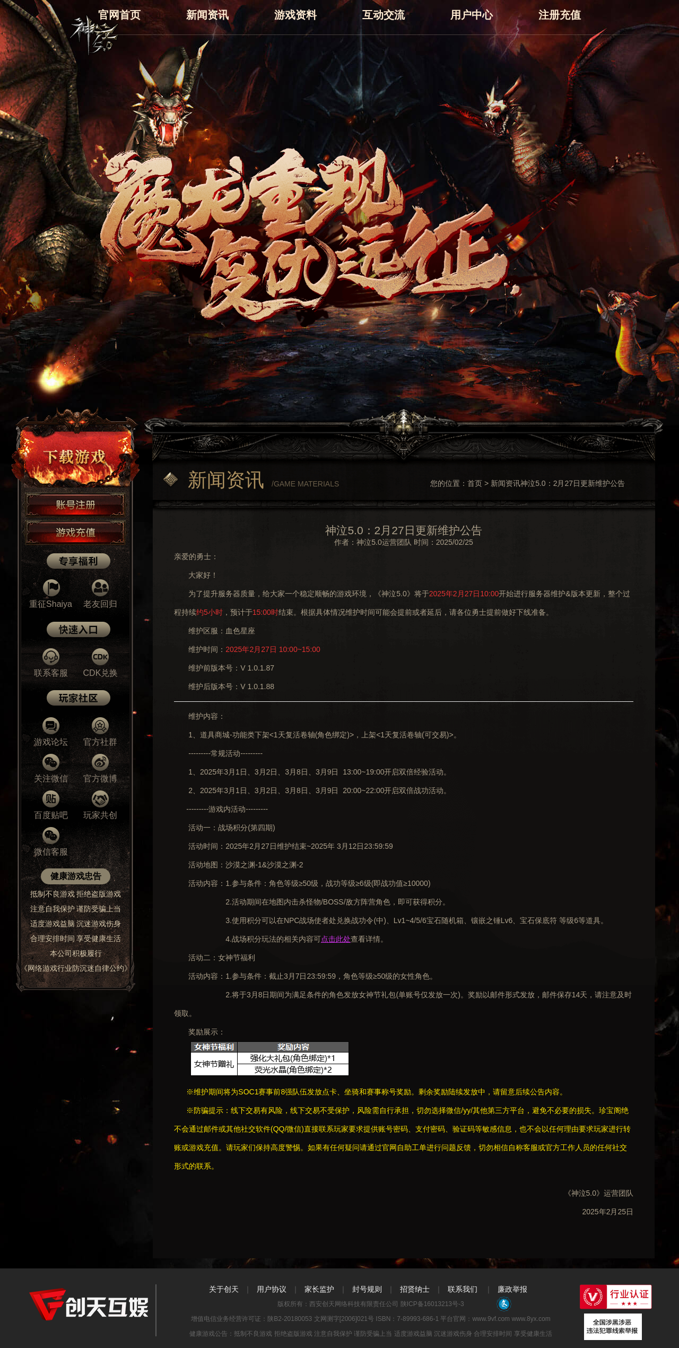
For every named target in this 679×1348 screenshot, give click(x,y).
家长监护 (319, 1289)
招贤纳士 (415, 1289)
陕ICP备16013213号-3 (431, 1304)
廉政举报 (512, 1289)
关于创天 (224, 1289)
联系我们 (462, 1289)
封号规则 (367, 1289)
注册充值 (559, 15)
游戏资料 (295, 15)
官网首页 (119, 15)
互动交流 (383, 15)
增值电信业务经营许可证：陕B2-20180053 (251, 1319)
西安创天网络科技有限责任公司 (353, 1304)
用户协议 (271, 1289)
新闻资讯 (207, 15)
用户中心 (471, 15)
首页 (474, 483)
